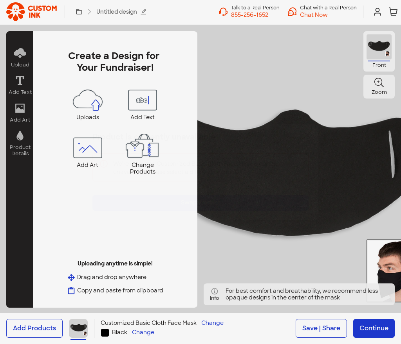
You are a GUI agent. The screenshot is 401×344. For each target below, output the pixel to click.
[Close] (307, 141)
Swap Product (200, 196)
